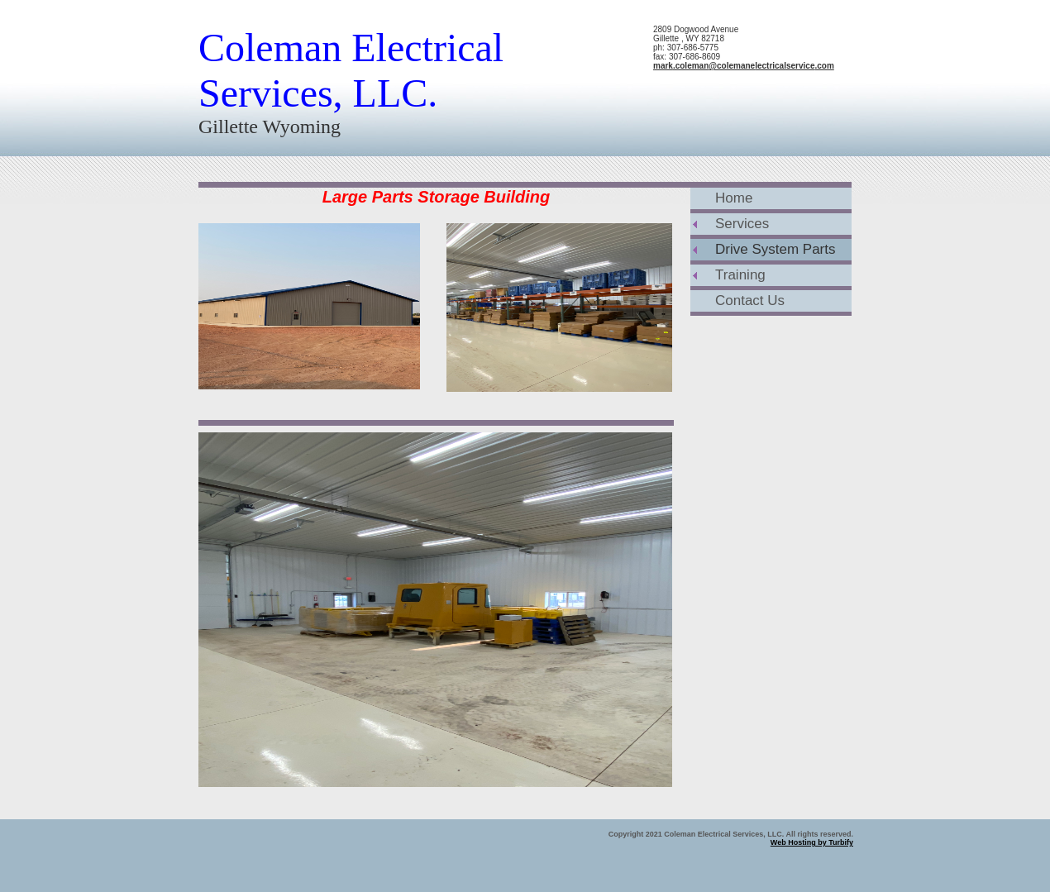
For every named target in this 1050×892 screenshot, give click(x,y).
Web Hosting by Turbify (812, 842)
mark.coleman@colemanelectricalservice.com (743, 65)
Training (740, 275)
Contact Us (750, 300)
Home (733, 198)
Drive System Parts (775, 249)
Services (742, 223)
